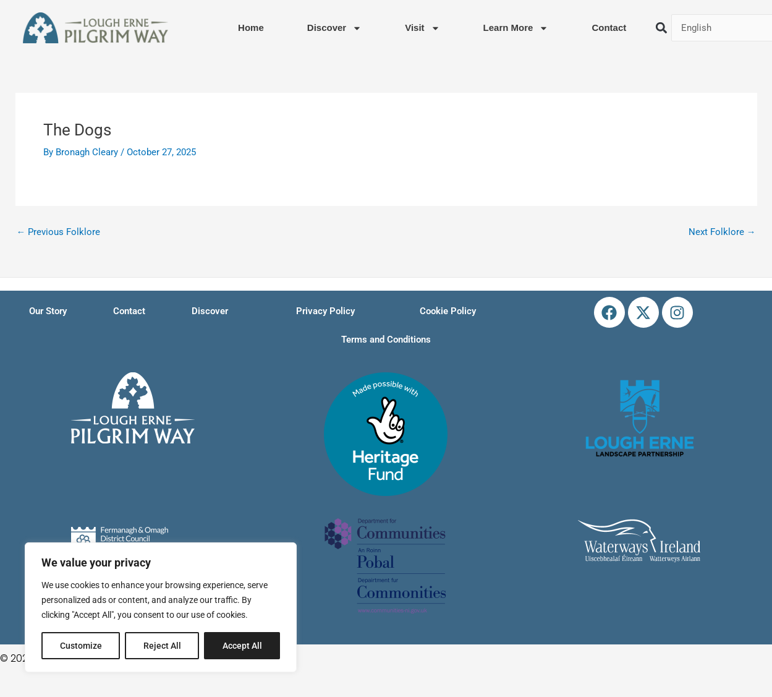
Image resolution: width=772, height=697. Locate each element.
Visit (422, 28)
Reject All (162, 646)
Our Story (48, 311)
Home (251, 27)
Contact (609, 27)
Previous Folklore (59, 232)
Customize (81, 646)
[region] (161, 607)
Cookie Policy (448, 311)
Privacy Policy (325, 311)
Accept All (242, 646)
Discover (334, 28)
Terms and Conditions (386, 339)
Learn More (516, 28)
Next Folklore (722, 232)
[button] (661, 28)
